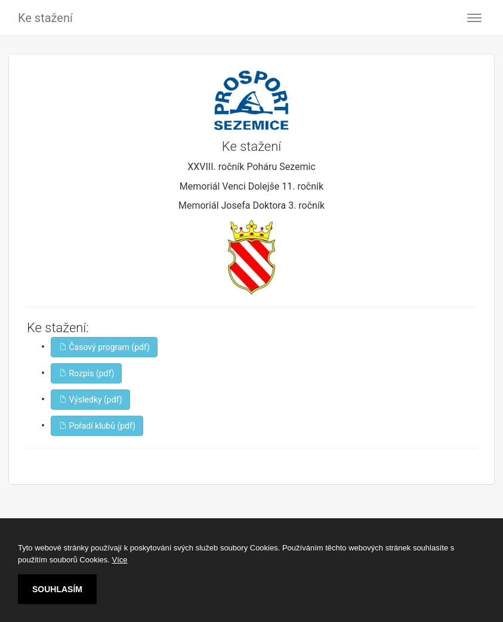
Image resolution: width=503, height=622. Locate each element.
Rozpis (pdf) (86, 373)
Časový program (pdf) (104, 347)
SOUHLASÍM (57, 589)
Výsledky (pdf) (90, 399)
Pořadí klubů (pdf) (96, 426)
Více (120, 559)
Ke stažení (45, 18)
